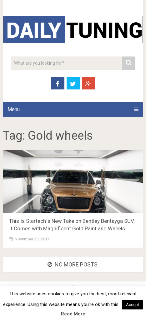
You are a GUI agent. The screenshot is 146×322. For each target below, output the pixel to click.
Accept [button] (132, 304)
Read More (73, 314)
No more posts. (73, 264)
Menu (14, 109)
